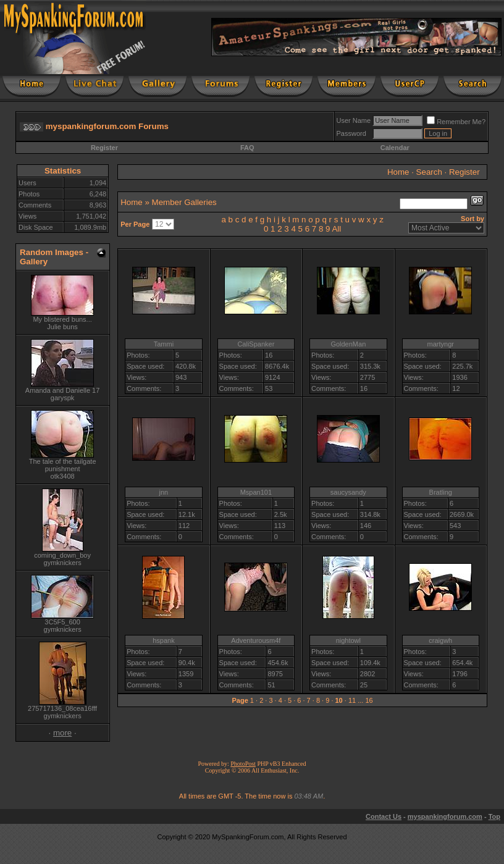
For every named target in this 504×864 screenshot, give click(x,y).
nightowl (348, 640)
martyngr (440, 344)
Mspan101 (256, 492)
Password (351, 133)
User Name (354, 120)
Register (104, 147)
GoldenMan (348, 344)
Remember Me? (456, 121)
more (62, 732)
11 (352, 700)
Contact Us (383, 816)
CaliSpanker (255, 344)
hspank (163, 640)
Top (494, 816)
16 (368, 700)
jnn (164, 492)
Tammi (164, 344)
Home (398, 172)
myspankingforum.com (445, 816)
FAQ (247, 147)
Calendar (395, 147)
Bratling (440, 492)
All (336, 228)
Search (429, 172)
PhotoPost (243, 763)
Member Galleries (184, 202)
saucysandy (348, 492)
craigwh (440, 640)
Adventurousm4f (255, 640)
